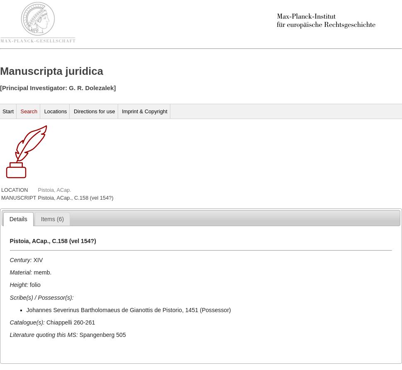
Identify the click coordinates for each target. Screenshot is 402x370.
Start (8, 111)
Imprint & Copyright (144, 111)
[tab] (18, 219)
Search (29, 111)
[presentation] (18, 219)
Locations (55, 111)
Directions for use (94, 111)
